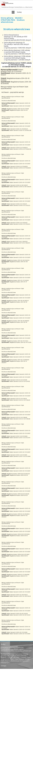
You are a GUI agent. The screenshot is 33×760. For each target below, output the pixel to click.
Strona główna (7, 18)
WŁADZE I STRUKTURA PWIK (12, 19)
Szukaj (19, 12)
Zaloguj (3, 666)
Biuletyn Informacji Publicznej (11, 654)
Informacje (5, 663)
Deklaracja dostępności (20, 661)
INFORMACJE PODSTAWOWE (17, 656)
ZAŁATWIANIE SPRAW (22, 659)
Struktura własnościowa (12, 21)
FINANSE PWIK (25, 657)
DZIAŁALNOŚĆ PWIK (7, 659)
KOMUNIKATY (5, 661)
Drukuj (3, 644)
